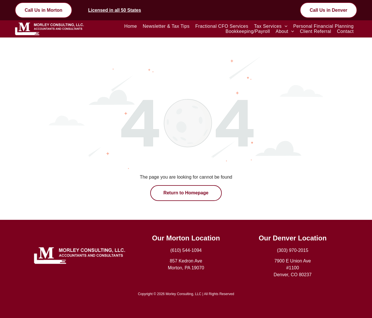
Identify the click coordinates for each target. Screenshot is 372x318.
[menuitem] (130, 26)
